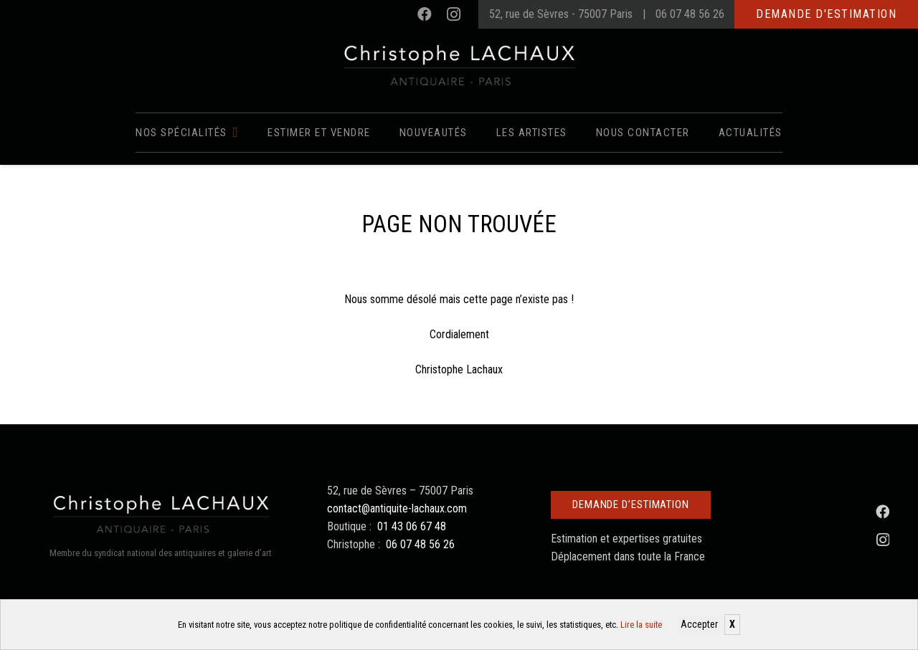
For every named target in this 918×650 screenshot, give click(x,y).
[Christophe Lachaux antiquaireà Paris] (459, 64)
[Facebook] (424, 14)
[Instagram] (453, 14)
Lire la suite (641, 624)
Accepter (699, 624)
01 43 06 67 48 (411, 526)
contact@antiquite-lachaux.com (397, 508)
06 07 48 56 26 (690, 14)
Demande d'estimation (826, 14)
